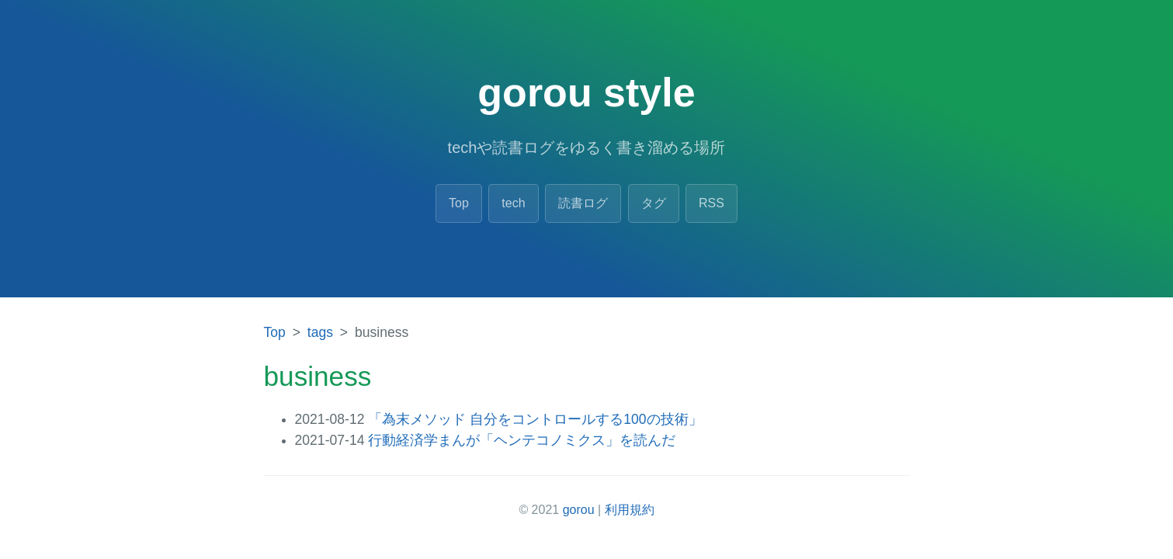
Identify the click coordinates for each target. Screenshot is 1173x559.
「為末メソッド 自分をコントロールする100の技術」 (535, 419)
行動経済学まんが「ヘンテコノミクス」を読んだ (521, 440)
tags (320, 332)
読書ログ (583, 203)
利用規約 (629, 509)
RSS (711, 203)
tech (513, 203)
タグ (653, 203)
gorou (579, 509)
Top (459, 203)
